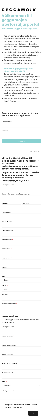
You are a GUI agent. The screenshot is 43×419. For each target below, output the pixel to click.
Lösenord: (21, 133)
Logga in (21, 141)
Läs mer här (17, 407)
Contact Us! (15, 101)
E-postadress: (21, 124)
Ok (33, 413)
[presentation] (19, 396)
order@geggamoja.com (15, 166)
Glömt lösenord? (35, 151)
